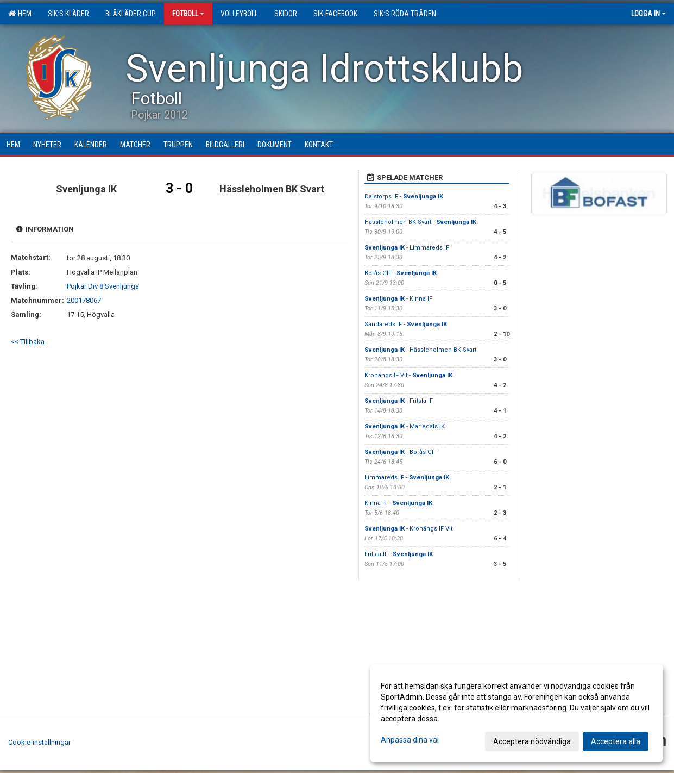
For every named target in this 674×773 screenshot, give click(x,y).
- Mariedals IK (404, 426)
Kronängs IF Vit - (408, 375)
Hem (20, 13)
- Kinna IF (398, 298)
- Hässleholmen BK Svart (420, 349)
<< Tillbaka (28, 342)
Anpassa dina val (410, 739)
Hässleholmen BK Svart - (420, 222)
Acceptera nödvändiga (532, 741)
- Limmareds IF (406, 247)
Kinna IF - (398, 503)
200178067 (84, 300)
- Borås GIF (400, 452)
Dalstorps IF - (403, 196)
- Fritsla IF (398, 400)
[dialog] (516, 713)
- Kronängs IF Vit (408, 528)
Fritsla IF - (398, 554)
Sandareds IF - (405, 324)
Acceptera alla (615, 741)
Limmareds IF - (406, 477)
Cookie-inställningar (39, 742)
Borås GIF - (400, 273)
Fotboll (188, 13)
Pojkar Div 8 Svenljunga (103, 286)
